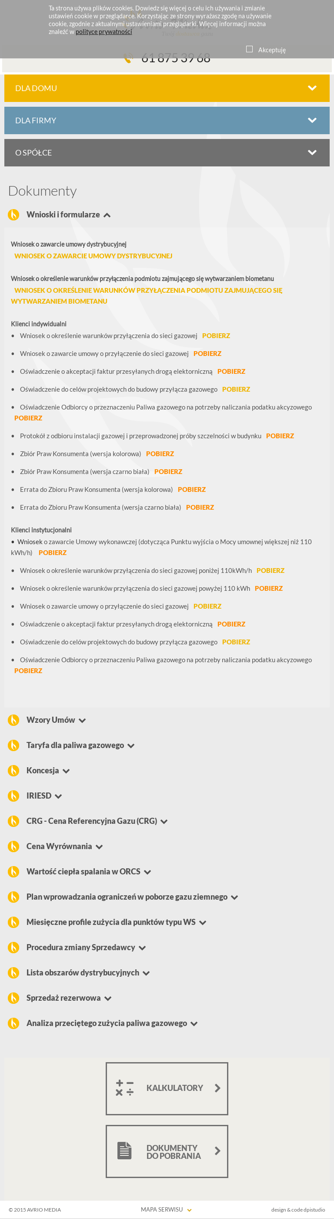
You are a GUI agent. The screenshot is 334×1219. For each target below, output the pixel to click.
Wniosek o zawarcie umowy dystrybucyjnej (93, 256)
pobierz (216, 335)
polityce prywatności (104, 31)
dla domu (36, 88)
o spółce (33, 152)
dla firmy (35, 120)
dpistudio (314, 1209)
